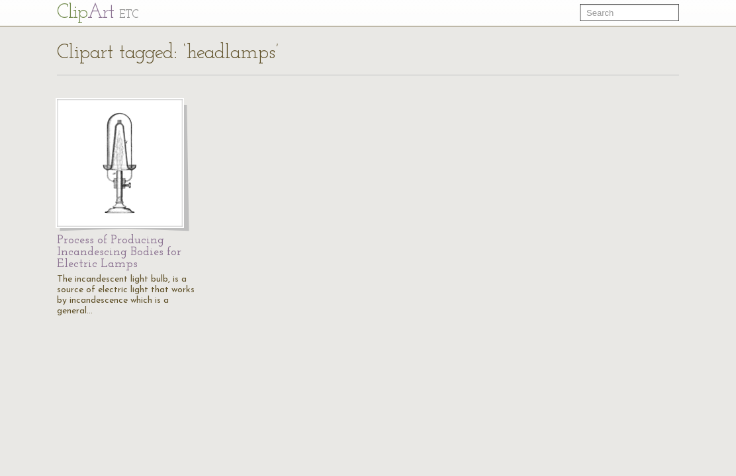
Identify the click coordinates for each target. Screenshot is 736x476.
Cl (97, 13)
